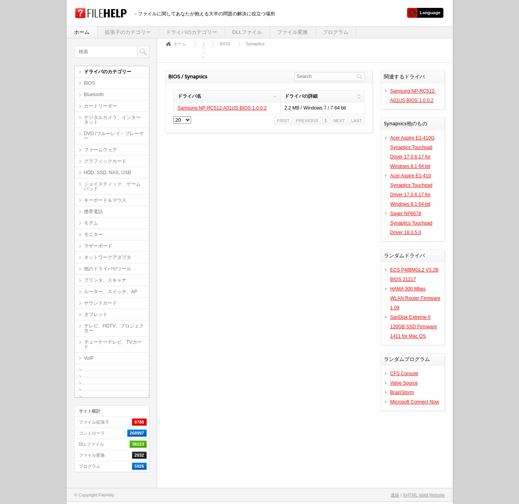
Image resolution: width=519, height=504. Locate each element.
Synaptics (255, 43)
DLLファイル (247, 32)
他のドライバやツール (107, 269)
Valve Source (404, 383)
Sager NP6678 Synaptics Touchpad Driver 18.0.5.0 (411, 223)
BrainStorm (402, 392)
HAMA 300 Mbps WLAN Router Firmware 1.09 (415, 298)
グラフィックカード (105, 161)
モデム (91, 223)
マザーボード (98, 246)
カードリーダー (100, 106)
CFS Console (404, 373)
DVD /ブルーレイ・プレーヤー (114, 136)
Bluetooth (94, 94)
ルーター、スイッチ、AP (111, 291)
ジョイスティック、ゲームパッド (112, 186)
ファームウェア (100, 150)
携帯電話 (93, 211)
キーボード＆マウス (105, 200)
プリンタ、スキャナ (105, 280)
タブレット (96, 314)
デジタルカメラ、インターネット (112, 120)
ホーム (81, 32)
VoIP (89, 358)
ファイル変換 (292, 32)
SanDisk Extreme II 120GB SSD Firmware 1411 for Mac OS (413, 326)
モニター (93, 234)
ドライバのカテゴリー (191, 32)
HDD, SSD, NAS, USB (107, 172)
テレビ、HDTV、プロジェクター (114, 328)
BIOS (89, 83)
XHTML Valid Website (424, 495)
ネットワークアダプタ (107, 257)
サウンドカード (100, 303)
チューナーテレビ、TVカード (113, 344)
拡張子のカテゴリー (128, 32)
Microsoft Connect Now (414, 402)
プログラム (335, 32)
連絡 (395, 495)
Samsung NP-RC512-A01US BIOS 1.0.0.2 (222, 108)
